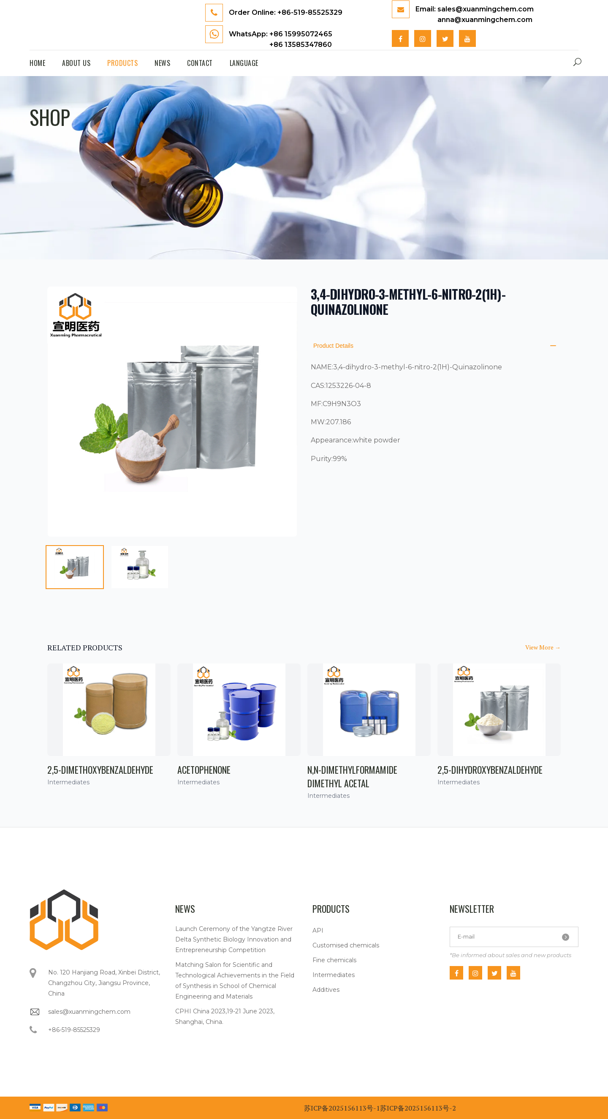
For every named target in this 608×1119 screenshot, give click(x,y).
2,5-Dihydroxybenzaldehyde (490, 769)
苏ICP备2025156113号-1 (342, 1108)
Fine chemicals (334, 960)
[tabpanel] (172, 412)
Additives (325, 989)
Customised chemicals (345, 945)
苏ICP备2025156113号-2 (418, 1108)
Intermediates (333, 975)
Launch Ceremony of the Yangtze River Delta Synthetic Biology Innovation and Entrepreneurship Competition (234, 939)
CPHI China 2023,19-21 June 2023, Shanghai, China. (224, 1016)
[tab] (74, 567)
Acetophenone (204, 769)
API (317, 930)
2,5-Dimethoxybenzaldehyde (100, 769)
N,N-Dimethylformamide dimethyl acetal (352, 776)
